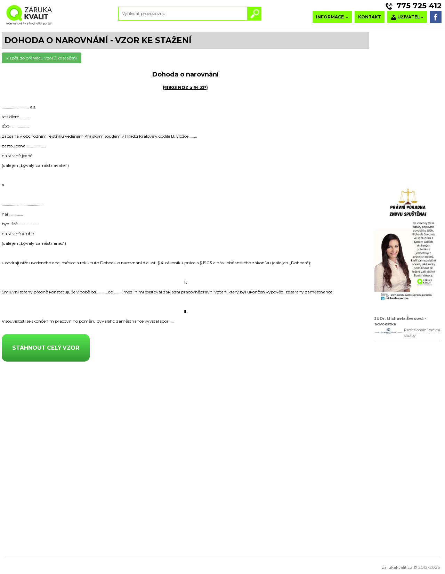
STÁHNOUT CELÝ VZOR (45, 348)
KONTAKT (369, 16)
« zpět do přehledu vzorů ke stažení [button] (41, 57)
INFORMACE (332, 16)
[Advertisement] (408, 451)
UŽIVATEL (407, 17)
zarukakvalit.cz (397, 567)
